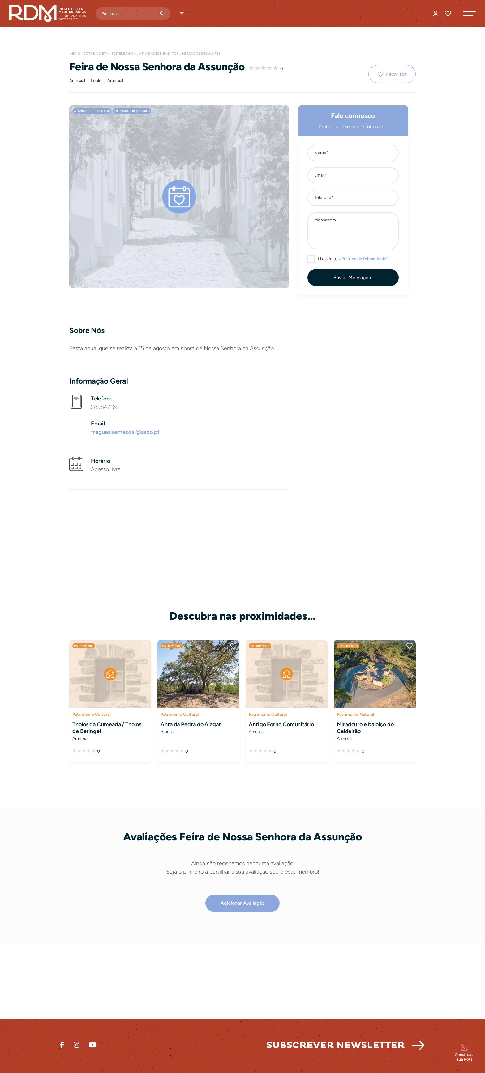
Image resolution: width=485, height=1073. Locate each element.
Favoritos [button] (396, 74)
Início (74, 54)
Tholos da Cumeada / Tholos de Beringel (106, 728)
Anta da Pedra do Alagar (191, 724)
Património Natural (355, 714)
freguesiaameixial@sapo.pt (125, 432)
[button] (469, 13)
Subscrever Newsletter (335, 1045)
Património (83, 646)
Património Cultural (91, 714)
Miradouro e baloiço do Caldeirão (365, 728)
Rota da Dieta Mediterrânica (110, 54)
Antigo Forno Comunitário (281, 724)
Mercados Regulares (201, 54)
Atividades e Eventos (158, 54)
